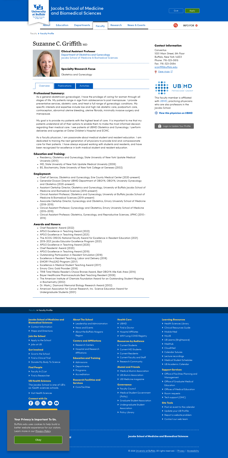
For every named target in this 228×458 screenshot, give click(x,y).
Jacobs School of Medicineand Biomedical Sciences (86, 10)
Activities (84, 86)
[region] (38, 430)
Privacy (181, 451)
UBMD (163, 101)
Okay (38, 439)
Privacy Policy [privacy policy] (43, 431)
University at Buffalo (145, 451)
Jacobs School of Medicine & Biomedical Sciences (89, 58)
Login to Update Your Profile (177, 126)
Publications (64, 86)
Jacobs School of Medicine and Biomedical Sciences (158, 436)
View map (165, 71)
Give (176, 11)
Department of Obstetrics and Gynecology (85, 54)
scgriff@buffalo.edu (166, 67)
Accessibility (193, 451)
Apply (192, 11)
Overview (44, 86)
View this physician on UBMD (176, 113)
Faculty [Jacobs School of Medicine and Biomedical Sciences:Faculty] (33, 34)
